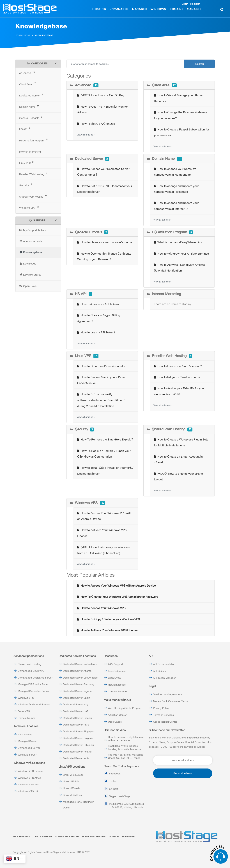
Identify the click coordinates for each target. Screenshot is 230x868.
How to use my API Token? (96, 332)
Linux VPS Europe (73, 774)
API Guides (159, 671)
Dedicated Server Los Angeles (80, 677)
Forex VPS (24, 711)
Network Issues (117, 684)
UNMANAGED (118, 9)
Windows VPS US (28, 791)
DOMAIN (114, 836)
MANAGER (194, 9)
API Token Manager (164, 677)
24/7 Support (115, 664)
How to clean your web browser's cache (104, 242)
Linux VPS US (71, 781)
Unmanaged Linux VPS (31, 670)
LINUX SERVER (43, 836)
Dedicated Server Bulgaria (78, 738)
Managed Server (27, 741)
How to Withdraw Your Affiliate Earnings (181, 253)
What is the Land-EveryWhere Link (178, 242)
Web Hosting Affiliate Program (125, 708)
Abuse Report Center (165, 721)
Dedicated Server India (76, 758)
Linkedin (114, 788)
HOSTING (99, 9)
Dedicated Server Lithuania (78, 744)
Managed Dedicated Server (33, 691)
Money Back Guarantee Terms (170, 701)
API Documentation (164, 664)
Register (195, 3)
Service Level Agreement (167, 694)
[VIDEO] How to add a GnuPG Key (100, 95)
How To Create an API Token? (98, 304)
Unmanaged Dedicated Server (35, 677)
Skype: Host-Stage (119, 796)
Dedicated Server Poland (77, 751)
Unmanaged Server (29, 747)
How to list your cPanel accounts (177, 377)
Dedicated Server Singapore (79, 731)
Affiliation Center (117, 714)
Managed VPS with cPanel (33, 684)
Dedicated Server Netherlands (80, 664)
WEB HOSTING (22, 836)
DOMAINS (176, 9)
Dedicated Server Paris (76, 724)
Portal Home (23, 35)
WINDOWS (158, 9)
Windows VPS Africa (29, 777)
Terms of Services (163, 714)
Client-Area (114, 677)
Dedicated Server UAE (76, 711)
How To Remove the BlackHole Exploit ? (105, 439)
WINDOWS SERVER (94, 836)
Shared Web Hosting (29, 664)
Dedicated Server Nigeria (77, 691)
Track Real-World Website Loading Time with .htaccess (124, 747)
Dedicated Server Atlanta (77, 670)
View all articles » (86, 134)
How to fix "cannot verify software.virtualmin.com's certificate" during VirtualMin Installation (101, 400)
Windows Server (27, 754)
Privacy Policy (161, 708)
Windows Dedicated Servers (34, 704)
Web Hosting (25, 734)
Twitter (113, 781)
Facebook (114, 773)
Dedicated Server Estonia (77, 717)
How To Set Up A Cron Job (96, 123)
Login (185, 3)
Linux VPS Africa (72, 795)
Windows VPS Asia (28, 784)
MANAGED (139, 9)
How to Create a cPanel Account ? (101, 366)
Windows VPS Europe (30, 771)
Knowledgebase (117, 671)
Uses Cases (115, 721)
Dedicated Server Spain (76, 697)
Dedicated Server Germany (78, 684)
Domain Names (26, 717)
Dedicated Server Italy (75, 704)
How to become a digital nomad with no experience (126, 739)
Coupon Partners (117, 691)
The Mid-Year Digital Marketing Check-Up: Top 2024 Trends (125, 756)
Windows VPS (26, 697)
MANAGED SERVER (67, 836)
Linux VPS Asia (71, 788)
